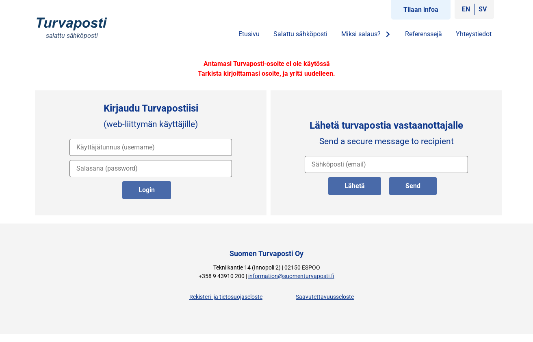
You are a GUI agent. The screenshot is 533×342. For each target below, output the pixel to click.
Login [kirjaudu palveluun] (147, 190)
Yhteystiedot (474, 34)
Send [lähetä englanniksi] (412, 186)
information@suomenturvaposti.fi (291, 276)
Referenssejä (423, 34)
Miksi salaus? (366, 34)
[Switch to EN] (466, 9)
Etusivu (249, 34)
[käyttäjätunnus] (150, 147)
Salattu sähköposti (300, 34)
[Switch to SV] (482, 9)
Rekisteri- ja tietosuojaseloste (225, 297)
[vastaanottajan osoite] (386, 164)
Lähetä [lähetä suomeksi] (354, 186)
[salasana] (150, 168)
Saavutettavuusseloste (325, 297)
